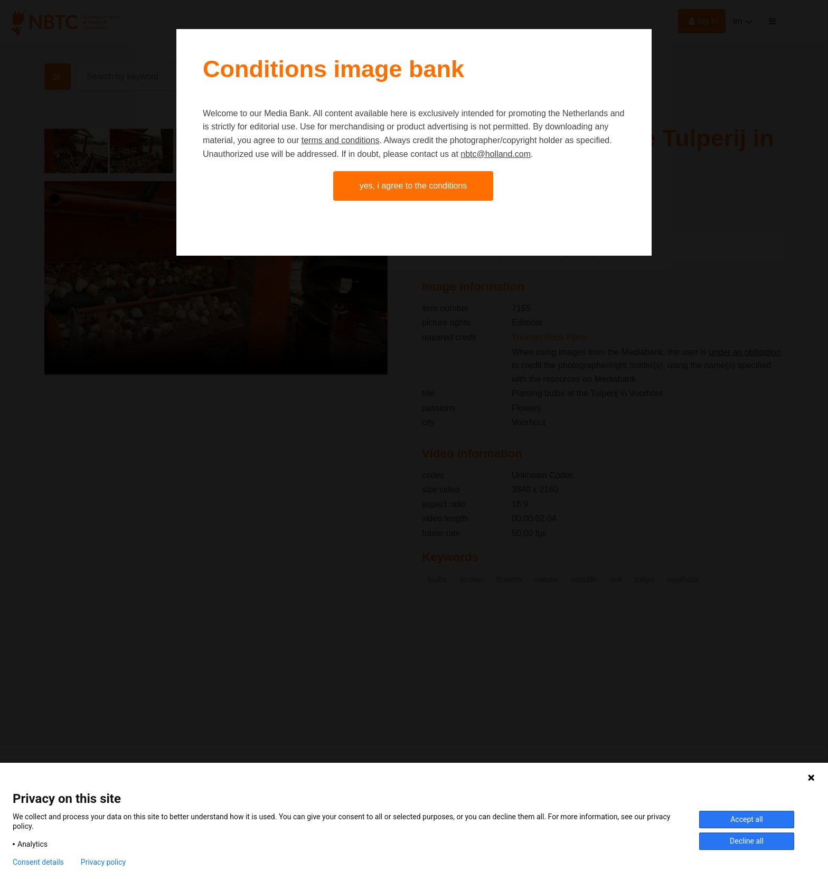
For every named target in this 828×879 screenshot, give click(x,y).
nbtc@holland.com (495, 153)
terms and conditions (341, 140)
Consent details (38, 862)
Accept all (746, 819)
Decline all (747, 841)
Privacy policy (103, 862)
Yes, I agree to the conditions (413, 185)
